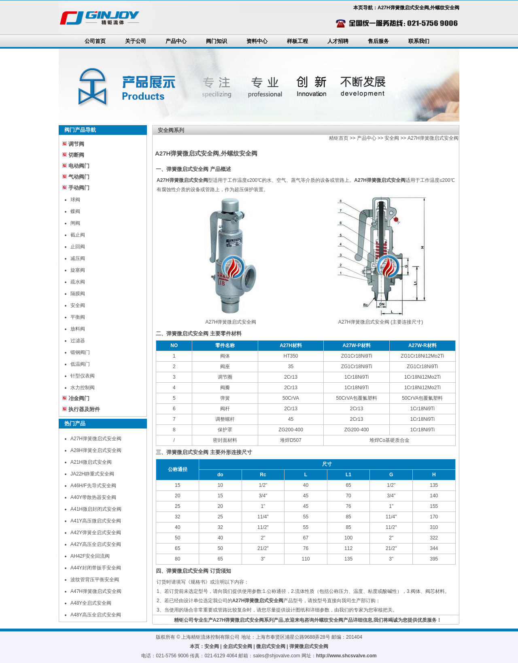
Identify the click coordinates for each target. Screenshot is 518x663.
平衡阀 (77, 317)
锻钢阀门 (80, 352)
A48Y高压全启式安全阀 (95, 615)
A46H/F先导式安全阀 (93, 485)
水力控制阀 (82, 387)
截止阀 (77, 235)
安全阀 (77, 305)
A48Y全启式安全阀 (90, 603)
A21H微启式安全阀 (91, 462)
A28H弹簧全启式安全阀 (95, 450)
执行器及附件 (84, 409)
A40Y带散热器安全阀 (93, 497)
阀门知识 (216, 41)
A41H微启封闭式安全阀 (95, 509)
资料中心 (256, 41)
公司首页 (95, 41)
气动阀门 (78, 177)
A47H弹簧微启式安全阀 (95, 591)
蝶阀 (75, 211)
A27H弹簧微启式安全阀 (95, 438)
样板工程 (297, 41)
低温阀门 (80, 364)
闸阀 (75, 223)
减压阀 (77, 258)
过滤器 (77, 340)
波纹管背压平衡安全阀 (94, 579)
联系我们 (418, 41)
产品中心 (176, 41)
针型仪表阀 (82, 376)
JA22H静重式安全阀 (92, 474)
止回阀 (77, 246)
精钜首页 (338, 138)
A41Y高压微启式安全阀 (95, 521)
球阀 (75, 200)
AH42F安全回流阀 (90, 556)
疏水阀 (77, 282)
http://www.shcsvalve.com (346, 656)
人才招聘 (337, 41)
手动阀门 (78, 188)
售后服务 (378, 41)
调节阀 (76, 144)
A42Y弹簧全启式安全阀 (95, 532)
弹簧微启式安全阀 (308, 646)
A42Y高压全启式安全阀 (95, 544)
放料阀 (77, 329)
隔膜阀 (77, 293)
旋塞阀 (77, 270)
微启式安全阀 (270, 646)
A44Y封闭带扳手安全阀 (95, 568)
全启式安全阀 (237, 646)
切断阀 (76, 155)
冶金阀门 (78, 398)
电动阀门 (78, 166)
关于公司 (135, 41)
